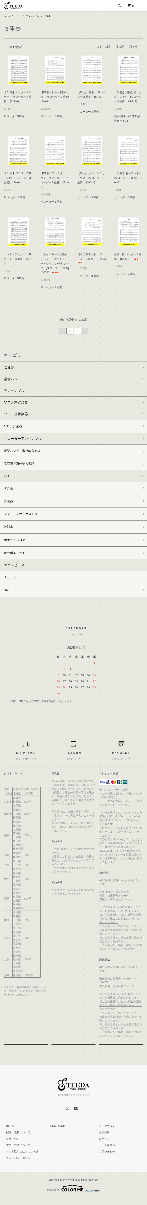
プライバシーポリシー (17, 1165)
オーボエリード (16, 559)
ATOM (61, 1133)
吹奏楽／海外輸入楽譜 (21, 465)
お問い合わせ (105, 1159)
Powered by (73, 1195)
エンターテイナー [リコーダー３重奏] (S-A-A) (18, 259)
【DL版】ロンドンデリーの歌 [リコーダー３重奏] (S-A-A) (17, 178)
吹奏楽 (9, 367)
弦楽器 (9, 504)
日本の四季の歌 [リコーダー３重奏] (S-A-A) (93, 258)
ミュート (11, 584)
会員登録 (102, 1139)
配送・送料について (16, 1139)
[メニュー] (141, 5)
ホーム (7, 16)
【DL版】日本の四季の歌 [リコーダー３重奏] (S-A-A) (56, 97)
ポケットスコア (16, 545)
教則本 (9, 531)
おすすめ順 (103, 46)
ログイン (102, 1146)
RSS (53, 1133)
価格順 (120, 46)
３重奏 (50, 16)
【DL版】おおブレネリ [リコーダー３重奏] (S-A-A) (129, 178)
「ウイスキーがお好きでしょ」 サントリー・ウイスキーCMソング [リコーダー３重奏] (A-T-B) (56, 263)
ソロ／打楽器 (14, 426)
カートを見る (105, 1152)
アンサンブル (14, 390)
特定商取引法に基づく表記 (20, 1159)
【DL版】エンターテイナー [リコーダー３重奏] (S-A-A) (17, 97)
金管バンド (12, 378)
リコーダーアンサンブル (28, 16)
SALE (8, 597)
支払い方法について (16, 1152)
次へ (84, 331)
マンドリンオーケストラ (23, 518)
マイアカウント (106, 1133)
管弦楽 (9, 490)
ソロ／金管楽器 (16, 413)
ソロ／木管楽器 (16, 402)
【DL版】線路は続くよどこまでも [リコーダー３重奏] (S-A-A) (128, 97)
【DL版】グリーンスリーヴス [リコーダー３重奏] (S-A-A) (91, 178)
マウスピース (14, 571)
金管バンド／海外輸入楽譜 (24, 451)
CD (6, 478)
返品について (12, 1146)
